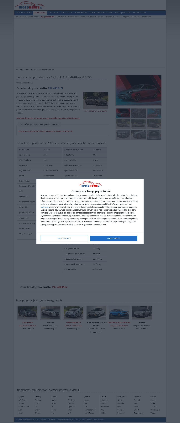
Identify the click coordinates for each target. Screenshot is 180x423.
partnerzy (45, 207)
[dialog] (90, 211)
